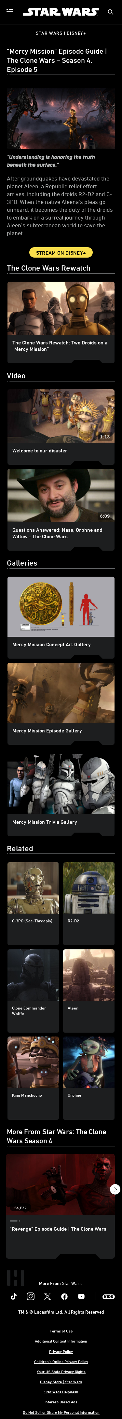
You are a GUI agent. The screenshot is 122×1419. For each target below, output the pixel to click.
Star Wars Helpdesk (61, 1391)
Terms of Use (61, 1331)
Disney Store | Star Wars (61, 1381)
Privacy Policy (61, 1351)
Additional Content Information (61, 1341)
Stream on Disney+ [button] (61, 253)
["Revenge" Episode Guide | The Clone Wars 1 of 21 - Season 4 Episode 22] (60, 1184)
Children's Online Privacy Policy (61, 1361)
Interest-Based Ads (61, 1401)
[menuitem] (10, 12)
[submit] (111, 12)
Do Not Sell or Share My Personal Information (61, 1412)
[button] (115, 1190)
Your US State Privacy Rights (61, 1371)
